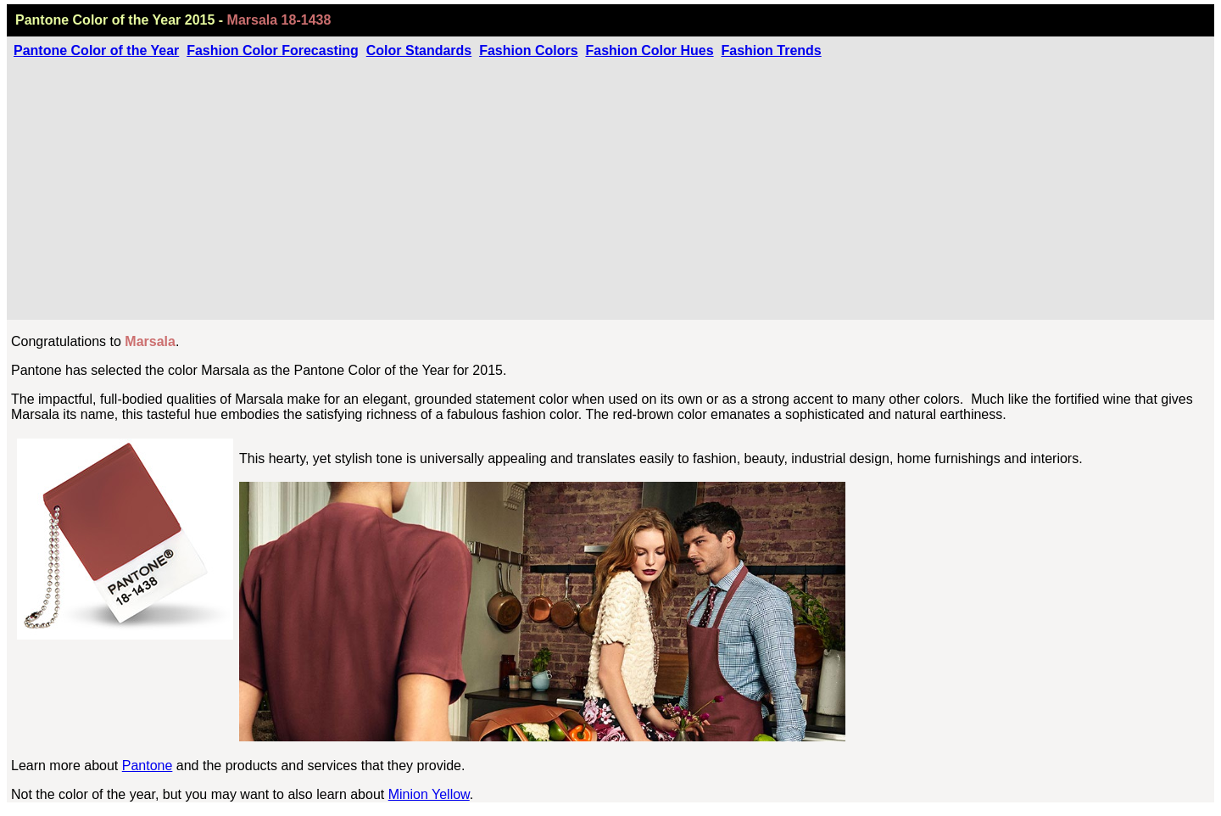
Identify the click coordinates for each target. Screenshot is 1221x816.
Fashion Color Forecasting (273, 50)
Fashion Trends (771, 50)
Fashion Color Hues (649, 50)
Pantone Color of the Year (96, 50)
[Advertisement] (610, 186)
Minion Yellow (429, 794)
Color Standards (418, 50)
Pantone (147, 765)
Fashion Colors (528, 50)
